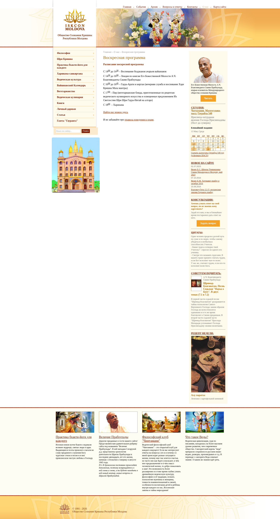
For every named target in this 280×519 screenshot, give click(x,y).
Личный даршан (66, 109)
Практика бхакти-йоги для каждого (72, 66)
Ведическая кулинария (70, 97)
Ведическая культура (69, 79)
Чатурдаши (197, 110)
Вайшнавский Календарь (71, 85)
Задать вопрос (208, 223)
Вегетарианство (66, 91)
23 (208, 146)
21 (199, 146)
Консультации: (202, 200)
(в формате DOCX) (199, 155)
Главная (127, 7)
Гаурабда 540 (205, 113)
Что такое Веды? (196, 437)
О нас (205, 7)
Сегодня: (197, 107)
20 (193, 146)
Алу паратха (198, 395)
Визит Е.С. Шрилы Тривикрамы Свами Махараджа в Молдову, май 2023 (206, 172)
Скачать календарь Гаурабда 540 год (207, 153)
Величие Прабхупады (113, 437)
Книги (60, 103)
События (141, 7)
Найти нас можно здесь (115, 112)
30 (208, 149)
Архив (154, 7)
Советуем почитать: (206, 273)
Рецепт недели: (202, 333)
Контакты (192, 7)
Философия (63, 53)
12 (223, 141)
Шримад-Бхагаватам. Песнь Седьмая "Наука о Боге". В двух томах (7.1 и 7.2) (208, 289)
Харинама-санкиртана (69, 73)
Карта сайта (219, 7)
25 (218, 146)
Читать (208, 98)
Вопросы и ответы (172, 7)
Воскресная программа (133, 52)
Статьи (61, 115)
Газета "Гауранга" (67, 120)
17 (213, 144)
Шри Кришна (65, 59)
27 (193, 149)
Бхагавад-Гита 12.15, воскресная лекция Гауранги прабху (206, 191)
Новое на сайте (202, 163)
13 (193, 144)
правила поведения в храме (139, 119)
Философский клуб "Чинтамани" (155, 439)
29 (203, 149)
